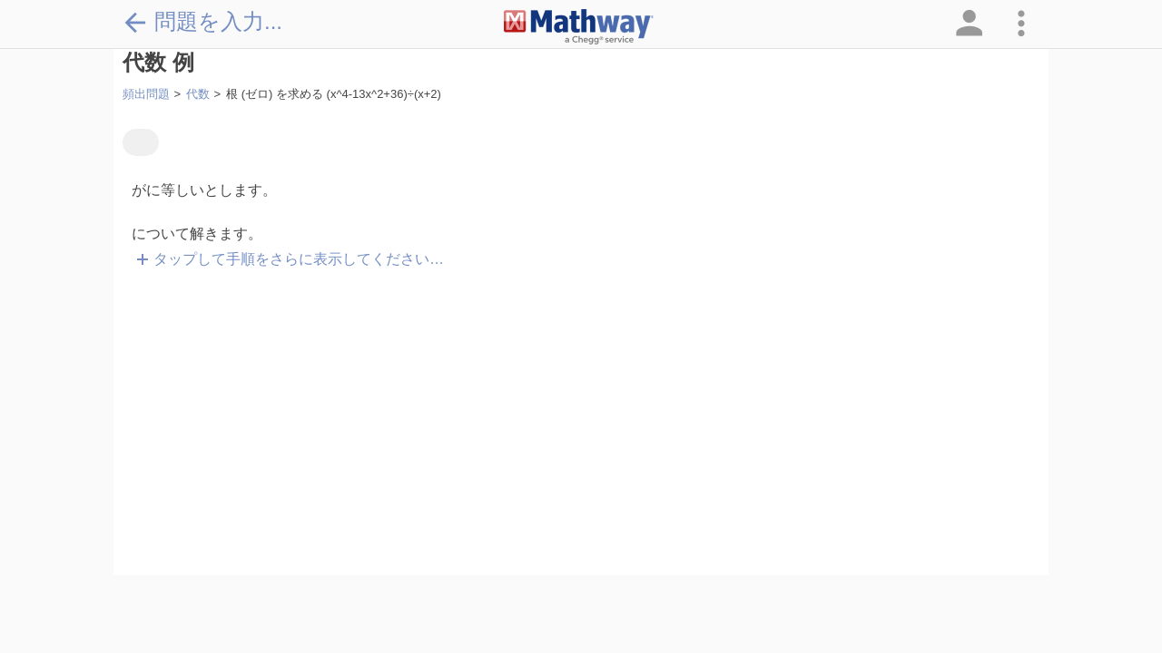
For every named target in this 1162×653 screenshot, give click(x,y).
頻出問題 (146, 94)
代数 (198, 94)
